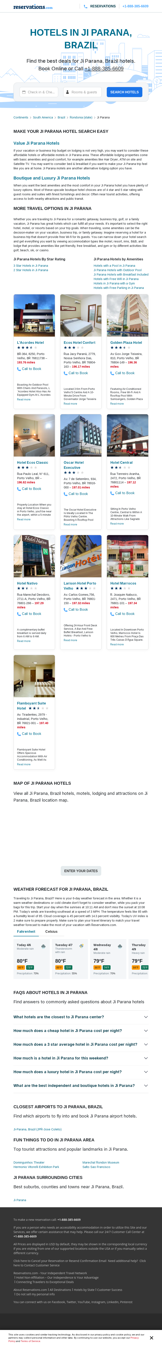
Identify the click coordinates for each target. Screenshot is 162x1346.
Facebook (58, 1302)
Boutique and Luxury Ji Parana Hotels (52, 178)
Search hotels (124, 92)
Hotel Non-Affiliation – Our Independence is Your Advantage (57, 1277)
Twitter (71, 1302)
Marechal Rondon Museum (100, 1162)
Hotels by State (84, 1290)
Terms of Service (30, 1341)
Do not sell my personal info (35, 1294)
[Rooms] (82, 92)
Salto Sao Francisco (96, 1167)
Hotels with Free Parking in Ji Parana (119, 288)
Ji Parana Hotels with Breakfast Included (121, 274)
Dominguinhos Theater (29, 1162)
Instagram (98, 1302)
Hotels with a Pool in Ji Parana (114, 265)
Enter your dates (81, 871)
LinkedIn (113, 1302)
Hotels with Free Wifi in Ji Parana (116, 279)
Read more (24, 399)
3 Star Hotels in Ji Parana (31, 265)
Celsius (51, 931)
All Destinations (60, 1290)
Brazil (61, 117)
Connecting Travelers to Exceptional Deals (45, 1282)
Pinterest (126, 1302)
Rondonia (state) (81, 117)
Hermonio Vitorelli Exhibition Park (36, 1167)
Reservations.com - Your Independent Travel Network (50, 1273)
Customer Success (109, 1290)
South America (43, 117)
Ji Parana (20, 1200)
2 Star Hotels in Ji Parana (31, 270)
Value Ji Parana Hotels (36, 143)
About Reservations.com (30, 1290)
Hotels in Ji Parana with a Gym (114, 283)
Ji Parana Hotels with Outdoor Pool (118, 270)
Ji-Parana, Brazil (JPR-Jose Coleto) (38, 1129)
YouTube (84, 1302)
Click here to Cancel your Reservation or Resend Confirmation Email (60, 1261)
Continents (21, 117)
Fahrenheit (26, 931)
